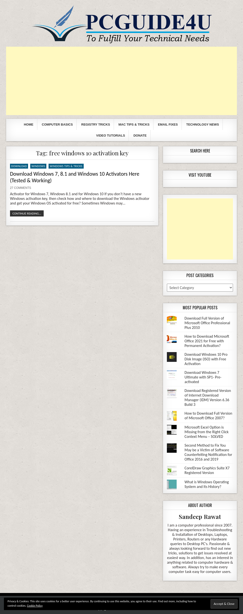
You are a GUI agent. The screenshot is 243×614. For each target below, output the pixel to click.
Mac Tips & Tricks (133, 124)
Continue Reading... (26, 213)
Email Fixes (168, 124)
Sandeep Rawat (200, 516)
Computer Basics (57, 124)
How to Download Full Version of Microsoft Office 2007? (208, 415)
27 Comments (20, 187)
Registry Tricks (95, 124)
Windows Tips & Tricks (66, 166)
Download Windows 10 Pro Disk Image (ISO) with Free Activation (205, 359)
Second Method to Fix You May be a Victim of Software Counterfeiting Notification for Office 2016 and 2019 (208, 452)
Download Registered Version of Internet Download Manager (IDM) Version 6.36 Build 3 (207, 397)
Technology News (202, 124)
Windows (38, 166)
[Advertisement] (121, 81)
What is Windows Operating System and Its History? (206, 484)
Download (19, 166)
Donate (140, 135)
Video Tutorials (110, 135)
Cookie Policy (35, 605)
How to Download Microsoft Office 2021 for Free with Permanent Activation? (206, 341)
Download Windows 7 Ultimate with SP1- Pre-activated (202, 377)
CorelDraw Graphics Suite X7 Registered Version (206, 470)
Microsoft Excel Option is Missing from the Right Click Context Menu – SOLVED (206, 432)
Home (28, 124)
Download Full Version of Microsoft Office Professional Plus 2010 (207, 323)
